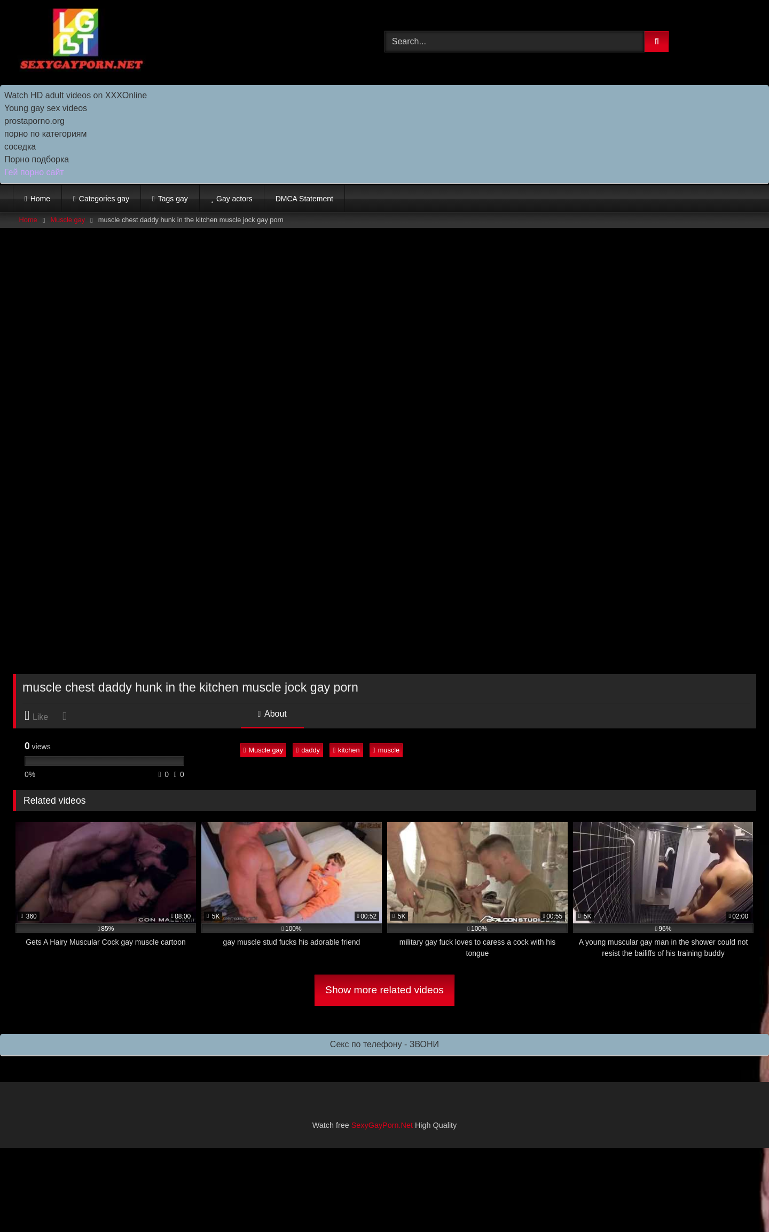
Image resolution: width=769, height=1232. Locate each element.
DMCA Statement (304, 198)
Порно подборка (36, 159)
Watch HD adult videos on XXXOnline (75, 95)
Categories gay (104, 198)
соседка (20, 146)
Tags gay (173, 198)
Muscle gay (67, 220)
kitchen (346, 750)
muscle (386, 750)
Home (40, 198)
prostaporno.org (34, 120)
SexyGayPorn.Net (382, 1125)
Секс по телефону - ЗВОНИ (384, 1044)
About (272, 713)
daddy (308, 750)
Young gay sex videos (45, 108)
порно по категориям (45, 133)
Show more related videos (384, 989)
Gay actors (234, 198)
